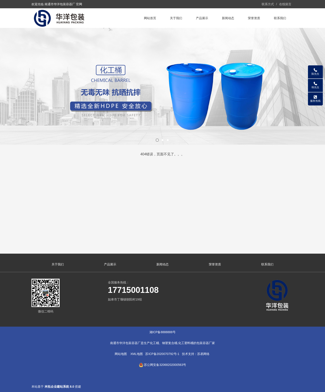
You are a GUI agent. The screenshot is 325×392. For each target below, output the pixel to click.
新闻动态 (228, 18)
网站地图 (121, 354)
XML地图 (136, 354)
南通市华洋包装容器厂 (125, 343)
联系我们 (280, 18)
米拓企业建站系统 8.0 (59, 386)
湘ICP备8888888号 (162, 332)
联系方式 (268, 4)
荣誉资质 (254, 18)
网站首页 (150, 18)
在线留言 (285, 4)
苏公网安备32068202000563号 (165, 365)
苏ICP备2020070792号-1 (162, 354)
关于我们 (176, 18)
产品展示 (202, 18)
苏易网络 (203, 354)
